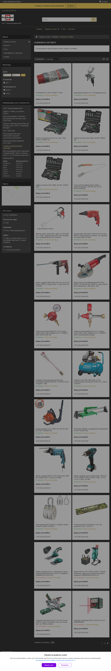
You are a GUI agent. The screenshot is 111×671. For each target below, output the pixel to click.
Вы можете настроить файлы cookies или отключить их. (54, 660)
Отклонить (65, 665)
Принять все (49, 665)
